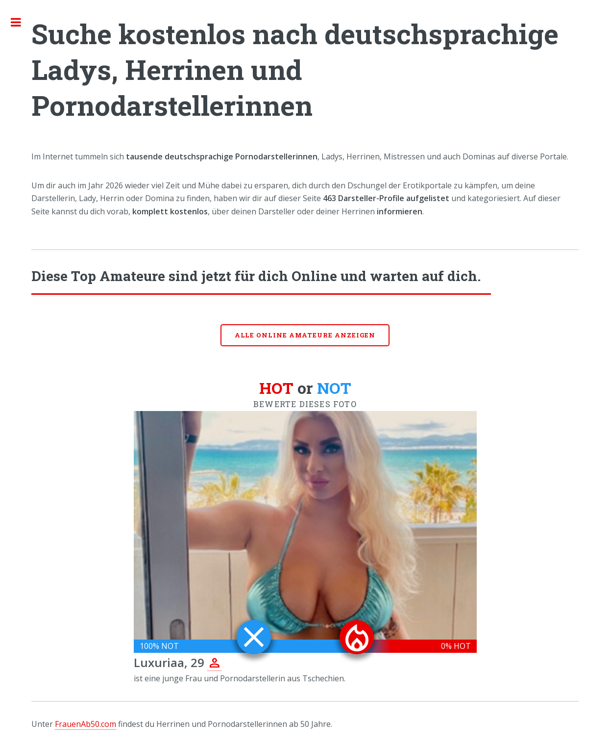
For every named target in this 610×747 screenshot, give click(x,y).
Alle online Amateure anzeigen (305, 335)
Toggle (21, 22)
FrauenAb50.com (85, 724)
